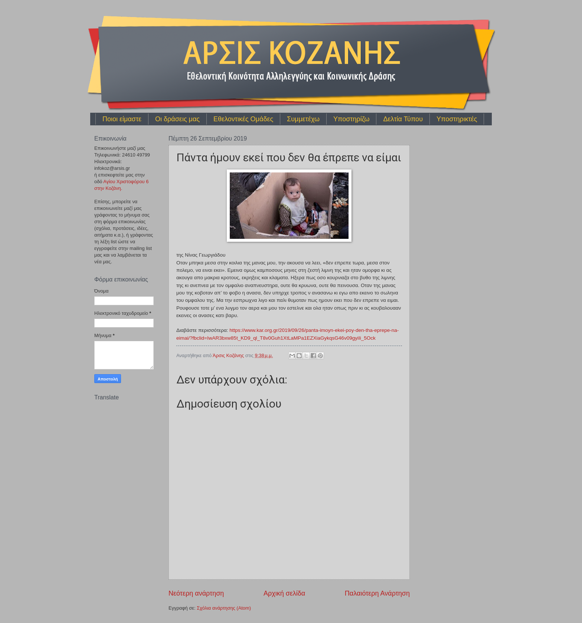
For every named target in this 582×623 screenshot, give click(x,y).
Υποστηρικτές (456, 119)
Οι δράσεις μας (177, 119)
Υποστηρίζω (351, 119)
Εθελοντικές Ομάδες (243, 119)
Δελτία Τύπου (403, 119)
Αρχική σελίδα (284, 593)
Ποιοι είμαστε (121, 119)
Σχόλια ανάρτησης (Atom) (224, 608)
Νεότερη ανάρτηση (196, 593)
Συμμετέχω (303, 119)
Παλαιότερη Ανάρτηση (377, 593)
